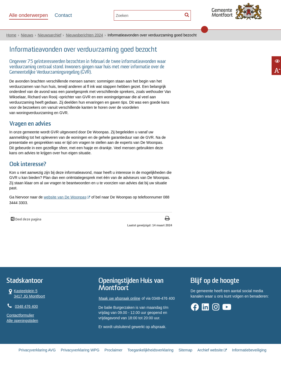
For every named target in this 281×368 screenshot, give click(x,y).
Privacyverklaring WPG (80, 350)
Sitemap (185, 350)
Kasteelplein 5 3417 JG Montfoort (26, 293)
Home (11, 35)
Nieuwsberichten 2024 (84, 35)
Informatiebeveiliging (249, 350)
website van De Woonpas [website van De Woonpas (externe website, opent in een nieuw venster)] (65, 197)
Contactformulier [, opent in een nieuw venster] (20, 315)
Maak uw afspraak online (119, 298)
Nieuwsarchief (49, 35)
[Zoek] (187, 15)
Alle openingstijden (22, 320)
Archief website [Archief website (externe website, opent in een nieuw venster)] (210, 350)
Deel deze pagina (27, 219)
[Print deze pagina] (167, 219)
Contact (63, 15)
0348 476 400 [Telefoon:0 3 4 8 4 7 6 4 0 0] (26, 306)
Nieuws (27, 35)
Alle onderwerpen (28, 15)
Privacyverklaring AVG (37, 350)
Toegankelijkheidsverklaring (150, 350)
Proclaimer (113, 350)
